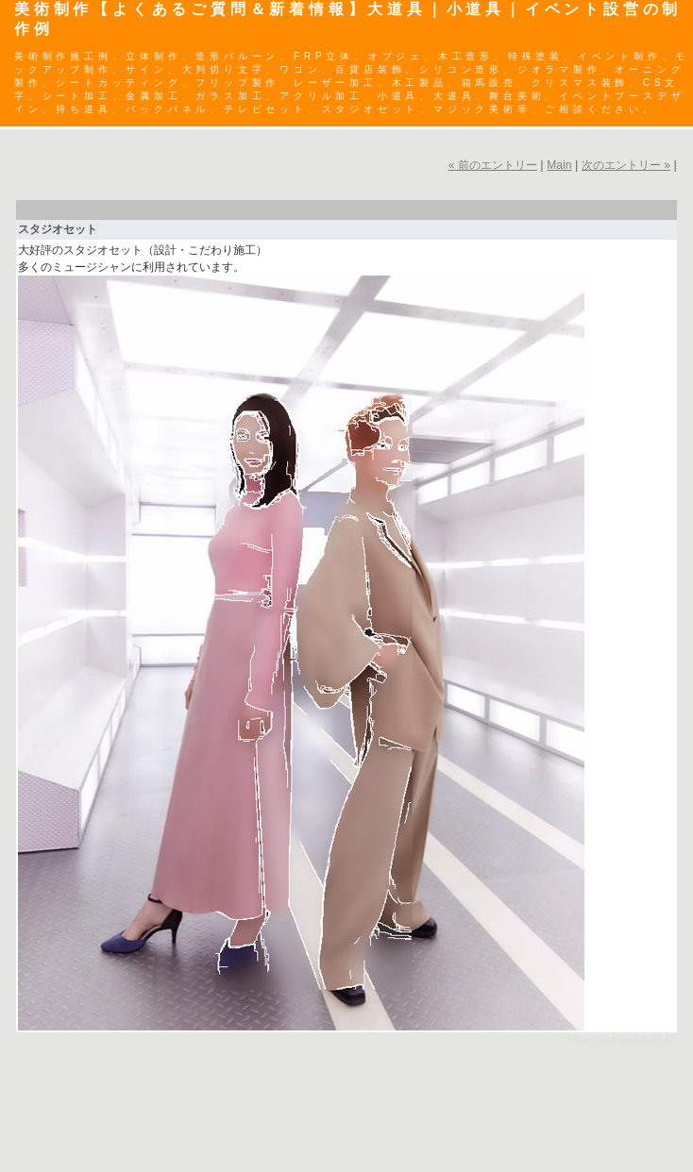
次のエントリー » (626, 165)
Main (559, 165)
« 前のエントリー (492, 165)
